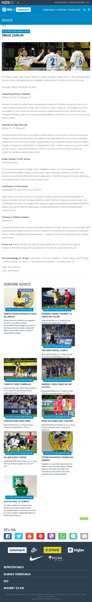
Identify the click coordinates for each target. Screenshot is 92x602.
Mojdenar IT (50, 599)
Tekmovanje (49, 10)
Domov (4, 26)
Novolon (57, 599)
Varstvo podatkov (49, 597)
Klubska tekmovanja (76, 3)
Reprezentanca (61, 3)
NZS (87, 3)
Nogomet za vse (14, 588)
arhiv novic (84, 518)
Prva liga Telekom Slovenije (20, 31)
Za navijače (74, 10)
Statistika (62, 10)
